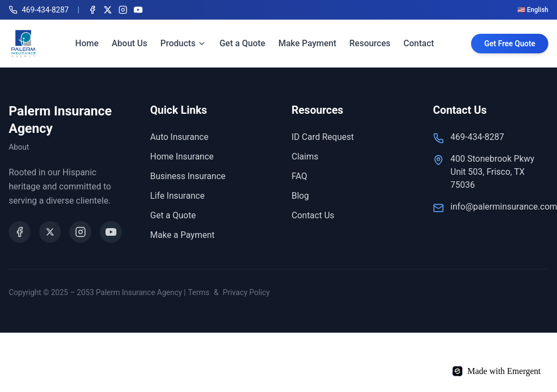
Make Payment (307, 43)
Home (86, 43)
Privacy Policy (246, 292)
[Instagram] (123, 9)
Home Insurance (182, 156)
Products (183, 43)
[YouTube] (138, 9)
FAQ (299, 176)
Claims (305, 156)
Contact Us (313, 215)
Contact (419, 43)
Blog (300, 196)
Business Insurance (188, 176)
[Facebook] (92, 9)
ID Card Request (323, 137)
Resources (370, 43)
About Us (129, 43)
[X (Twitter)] (107, 9)
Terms (198, 292)
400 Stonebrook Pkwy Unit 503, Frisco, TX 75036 (492, 172)
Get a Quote (242, 43)
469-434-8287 (477, 137)
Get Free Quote (509, 43)
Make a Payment (182, 235)
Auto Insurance (179, 137)
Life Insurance (177, 196)
